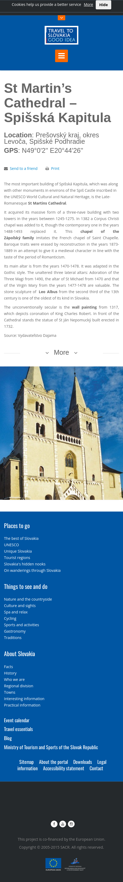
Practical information (22, 705)
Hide (103, 4)
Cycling (10, 618)
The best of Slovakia (21, 538)
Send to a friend (24, 168)
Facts (8, 666)
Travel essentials (18, 728)
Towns (9, 692)
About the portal (53, 761)
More (88, 4)
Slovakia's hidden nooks (24, 563)
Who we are (14, 679)
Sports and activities (21, 624)
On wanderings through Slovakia (32, 570)
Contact (96, 768)
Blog (8, 738)
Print (55, 168)
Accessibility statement (63, 768)
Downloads (82, 761)
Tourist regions (17, 557)
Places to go (17, 525)
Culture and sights (20, 605)
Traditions (13, 637)
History (10, 673)
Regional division (18, 685)
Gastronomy (15, 631)
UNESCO (11, 544)
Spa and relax (16, 611)
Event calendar (16, 720)
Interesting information (24, 698)
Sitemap (26, 761)
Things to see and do (25, 586)
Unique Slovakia (18, 551)
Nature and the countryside (28, 599)
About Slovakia (19, 653)
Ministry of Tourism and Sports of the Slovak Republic (51, 747)
